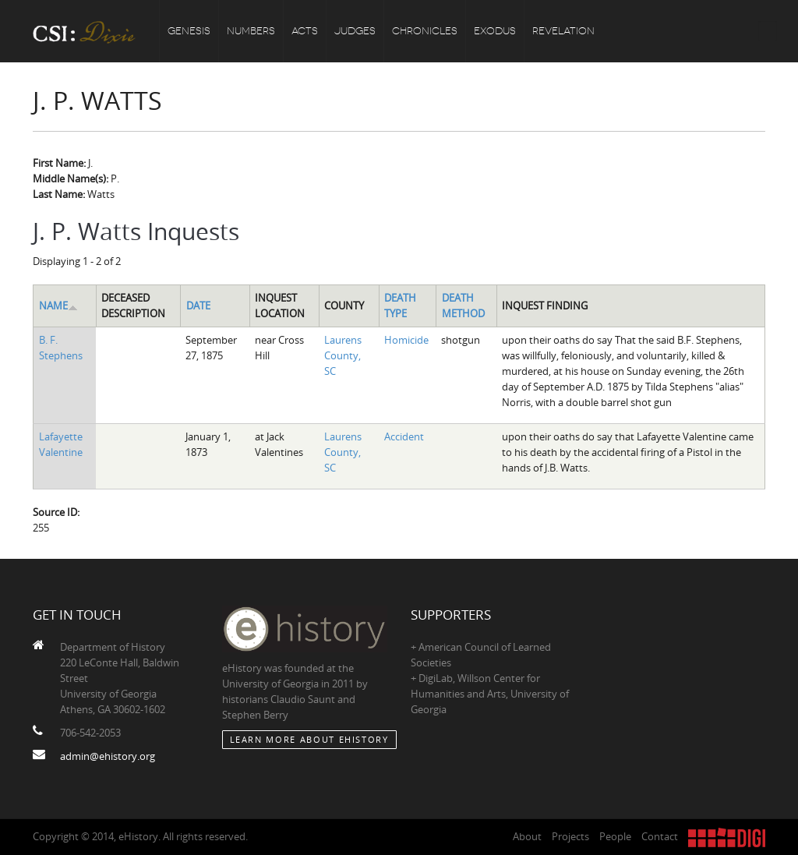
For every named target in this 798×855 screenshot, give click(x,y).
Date (198, 306)
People (615, 836)
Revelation (563, 31)
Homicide (406, 340)
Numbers (251, 31)
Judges (355, 31)
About (527, 836)
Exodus (495, 31)
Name (58, 306)
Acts (304, 31)
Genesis (189, 31)
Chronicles (424, 31)
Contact (659, 836)
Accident (404, 436)
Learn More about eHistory (309, 739)
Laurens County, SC (343, 355)
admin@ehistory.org (107, 756)
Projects (570, 836)
